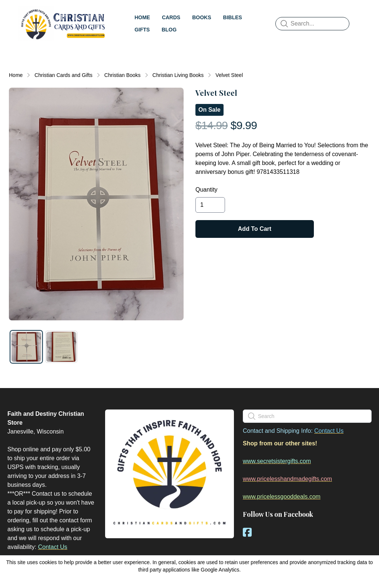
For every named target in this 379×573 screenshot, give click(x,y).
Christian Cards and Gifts (63, 75)
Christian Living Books (178, 75)
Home (16, 75)
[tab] (26, 347)
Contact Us (52, 547)
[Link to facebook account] (247, 532)
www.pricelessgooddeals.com (282, 496)
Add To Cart (254, 229)
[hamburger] (133, 13)
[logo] (71, 23)
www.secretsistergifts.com (277, 461)
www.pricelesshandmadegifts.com (287, 479)
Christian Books (122, 75)
